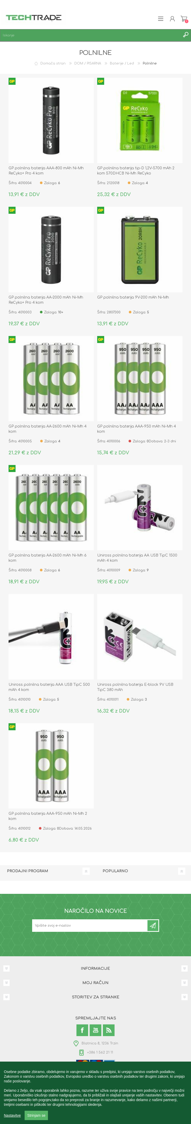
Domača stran (53, 63)
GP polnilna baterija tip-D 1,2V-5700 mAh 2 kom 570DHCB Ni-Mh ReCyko (135, 170)
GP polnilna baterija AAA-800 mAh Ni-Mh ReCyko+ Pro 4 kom (46, 170)
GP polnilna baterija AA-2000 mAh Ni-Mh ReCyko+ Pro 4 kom (46, 300)
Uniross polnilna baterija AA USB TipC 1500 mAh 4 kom (137, 558)
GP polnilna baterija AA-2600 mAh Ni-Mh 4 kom (48, 429)
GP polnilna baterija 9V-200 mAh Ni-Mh (133, 297)
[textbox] (90, 35)
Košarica (184, 18)
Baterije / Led (122, 63)
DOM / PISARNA (87, 63)
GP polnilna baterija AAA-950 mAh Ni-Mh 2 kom (48, 816)
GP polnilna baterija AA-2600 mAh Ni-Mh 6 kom (48, 558)
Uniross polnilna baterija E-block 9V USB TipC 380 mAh (135, 687)
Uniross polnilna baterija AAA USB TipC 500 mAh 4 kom (49, 687)
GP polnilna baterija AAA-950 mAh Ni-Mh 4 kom (136, 429)
